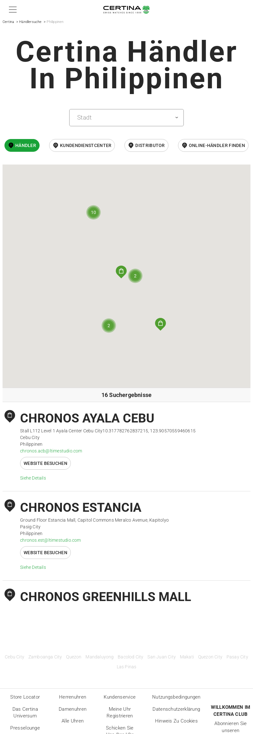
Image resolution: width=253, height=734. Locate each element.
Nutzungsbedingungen (176, 697)
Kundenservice (120, 697)
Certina (8, 22)
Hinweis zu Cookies (176, 721)
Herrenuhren (72, 697)
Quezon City (210, 657)
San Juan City (161, 657)
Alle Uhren (73, 721)
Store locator (25, 697)
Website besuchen (45, 463)
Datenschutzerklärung (176, 709)
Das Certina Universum (25, 712)
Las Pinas (127, 667)
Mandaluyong (100, 657)
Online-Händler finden (217, 145)
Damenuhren (72, 709)
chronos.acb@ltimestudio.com (51, 450)
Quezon (73, 657)
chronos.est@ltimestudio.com (50, 540)
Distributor (150, 145)
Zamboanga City (45, 657)
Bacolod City (130, 657)
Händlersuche (30, 22)
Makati (187, 657)
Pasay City (237, 657)
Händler (25, 145)
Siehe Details (33, 478)
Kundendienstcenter (85, 145)
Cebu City (14, 657)
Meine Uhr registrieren (120, 712)
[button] (11, 9)
